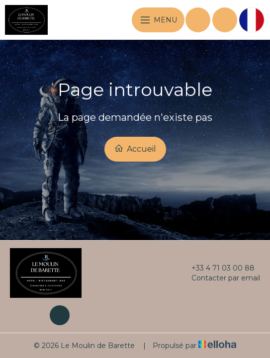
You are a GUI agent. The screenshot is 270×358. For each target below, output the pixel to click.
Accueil (135, 149)
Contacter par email (220, 277)
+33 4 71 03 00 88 (217, 268)
